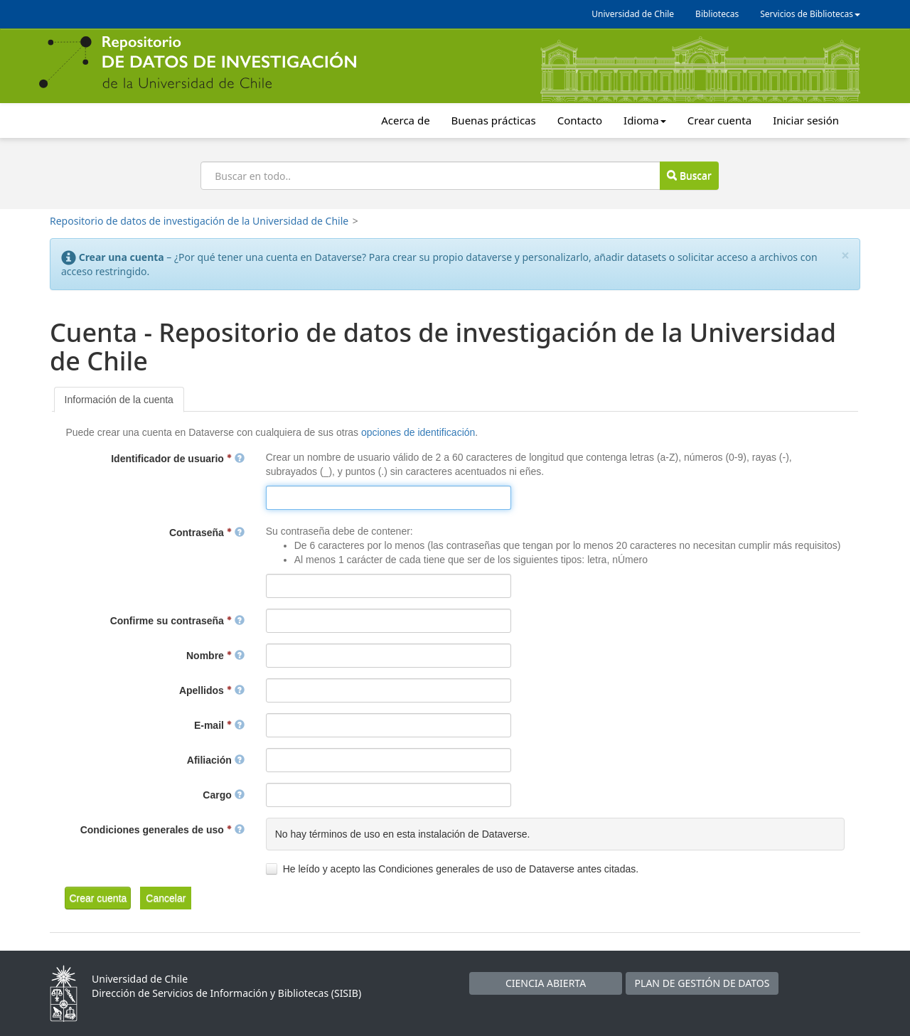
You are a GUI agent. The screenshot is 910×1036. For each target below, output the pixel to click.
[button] (98, 898)
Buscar (689, 175)
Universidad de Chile (633, 14)
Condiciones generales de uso (162, 829)
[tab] (119, 399)
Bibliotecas (717, 14)
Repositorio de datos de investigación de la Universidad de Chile (199, 221)
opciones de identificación (418, 432)
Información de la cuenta (119, 399)
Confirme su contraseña (177, 620)
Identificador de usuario (177, 458)
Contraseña (207, 532)
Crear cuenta (719, 120)
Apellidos (212, 690)
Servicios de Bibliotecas (810, 14)
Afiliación (216, 760)
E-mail (219, 725)
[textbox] (388, 498)
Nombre (215, 655)
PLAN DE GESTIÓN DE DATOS (702, 983)
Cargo (223, 795)
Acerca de (405, 120)
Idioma (644, 120)
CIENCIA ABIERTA (545, 983)
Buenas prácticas (493, 120)
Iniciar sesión (806, 120)
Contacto (579, 120)
